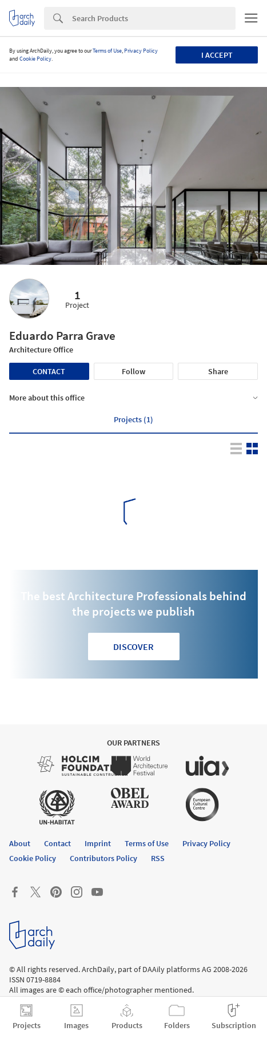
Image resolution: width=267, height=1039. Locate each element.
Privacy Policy (141, 50)
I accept (217, 55)
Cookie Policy (35, 58)
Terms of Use (107, 50)
